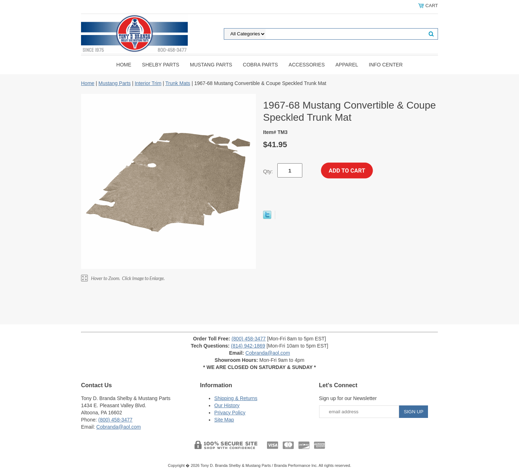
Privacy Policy (229, 412)
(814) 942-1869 (248, 346)
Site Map (224, 420)
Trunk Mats (177, 83)
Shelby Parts (160, 65)
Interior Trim (148, 83)
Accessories (307, 65)
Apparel (347, 65)
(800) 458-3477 (249, 338)
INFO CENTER (386, 65)
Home (123, 65)
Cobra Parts (260, 65)
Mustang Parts (211, 65)
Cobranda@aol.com (268, 353)
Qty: (268, 171)
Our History (227, 405)
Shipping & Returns (235, 398)
